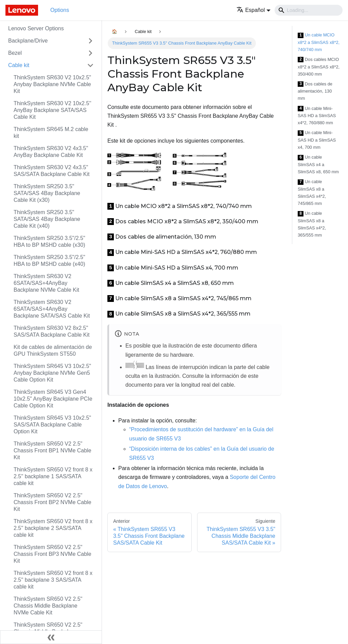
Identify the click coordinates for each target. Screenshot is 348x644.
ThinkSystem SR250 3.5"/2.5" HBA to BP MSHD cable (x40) (49, 260)
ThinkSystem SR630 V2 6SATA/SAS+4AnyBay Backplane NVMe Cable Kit (46, 283)
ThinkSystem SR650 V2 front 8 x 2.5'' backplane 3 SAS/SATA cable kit (53, 580)
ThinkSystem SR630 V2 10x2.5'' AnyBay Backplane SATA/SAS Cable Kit (52, 110)
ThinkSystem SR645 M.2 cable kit (51, 132)
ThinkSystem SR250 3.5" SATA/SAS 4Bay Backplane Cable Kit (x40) (47, 219)
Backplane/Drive (28, 41)
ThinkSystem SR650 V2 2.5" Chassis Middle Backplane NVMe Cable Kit (48, 605)
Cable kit (18, 65)
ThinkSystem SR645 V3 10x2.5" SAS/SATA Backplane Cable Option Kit (52, 424)
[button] (254, 10)
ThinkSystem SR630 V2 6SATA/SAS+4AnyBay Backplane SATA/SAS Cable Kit (52, 309)
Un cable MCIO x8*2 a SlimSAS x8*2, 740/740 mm (319, 42)
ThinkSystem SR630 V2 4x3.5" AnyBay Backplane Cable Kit (51, 151)
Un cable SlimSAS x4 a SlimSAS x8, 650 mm (318, 164)
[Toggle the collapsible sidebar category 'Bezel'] (90, 53)
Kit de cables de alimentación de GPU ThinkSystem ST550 (53, 350)
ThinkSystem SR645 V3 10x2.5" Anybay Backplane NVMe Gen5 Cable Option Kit (52, 373)
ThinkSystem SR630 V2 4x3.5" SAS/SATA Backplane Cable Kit (52, 170)
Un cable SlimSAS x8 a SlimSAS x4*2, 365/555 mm (312, 224)
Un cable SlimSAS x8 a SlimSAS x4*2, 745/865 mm (312, 192)
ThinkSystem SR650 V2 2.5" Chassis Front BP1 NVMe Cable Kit (52, 450)
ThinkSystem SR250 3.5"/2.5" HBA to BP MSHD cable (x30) (49, 241)
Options (59, 10)
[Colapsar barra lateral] (51, 637)
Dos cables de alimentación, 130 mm (315, 91)
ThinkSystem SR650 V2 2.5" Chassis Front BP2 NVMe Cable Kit (52, 502)
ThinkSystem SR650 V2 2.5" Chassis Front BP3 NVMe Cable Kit (52, 554)
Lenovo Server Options (36, 28)
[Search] (309, 10)
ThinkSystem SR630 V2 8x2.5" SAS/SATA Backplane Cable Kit (52, 331)
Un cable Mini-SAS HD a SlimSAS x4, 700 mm (317, 140)
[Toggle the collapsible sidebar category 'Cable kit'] (90, 65)
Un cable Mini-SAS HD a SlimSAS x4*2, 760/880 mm (317, 116)
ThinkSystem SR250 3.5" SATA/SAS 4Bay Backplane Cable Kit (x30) (47, 193)
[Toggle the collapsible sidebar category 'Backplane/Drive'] (90, 40)
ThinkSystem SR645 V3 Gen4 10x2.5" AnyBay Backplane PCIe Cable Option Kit (53, 398)
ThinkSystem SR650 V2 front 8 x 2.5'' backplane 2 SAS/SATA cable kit (53, 528)
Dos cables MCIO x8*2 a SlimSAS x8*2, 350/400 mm (319, 67)
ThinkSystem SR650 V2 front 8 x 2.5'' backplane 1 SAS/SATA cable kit (53, 476)
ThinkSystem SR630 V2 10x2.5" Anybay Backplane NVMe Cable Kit (52, 84)
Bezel (15, 53)
